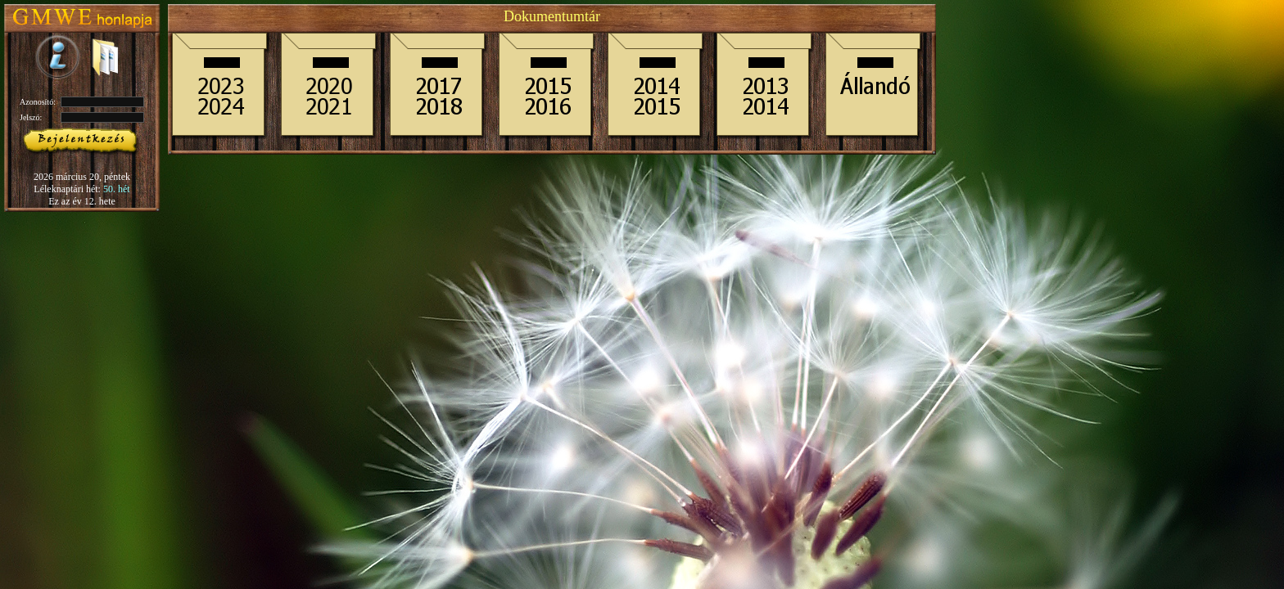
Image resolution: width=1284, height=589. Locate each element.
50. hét (116, 189)
